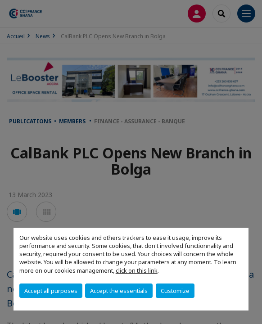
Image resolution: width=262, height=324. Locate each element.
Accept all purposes (50, 291)
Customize (175, 291)
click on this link (137, 270)
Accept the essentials (119, 291)
